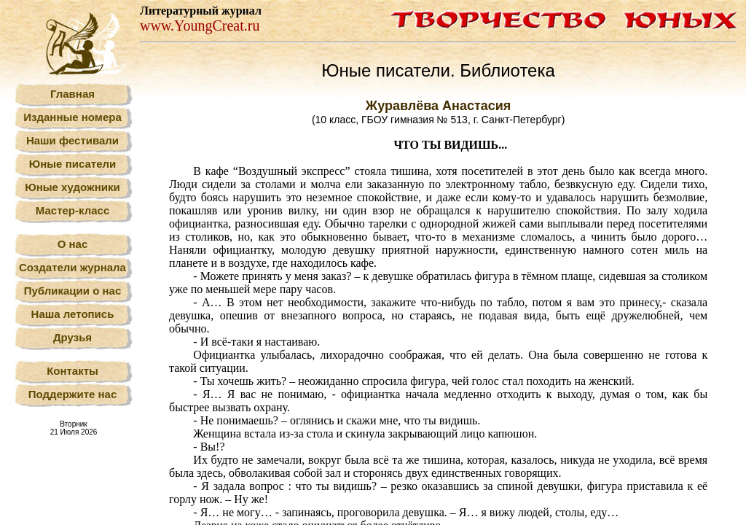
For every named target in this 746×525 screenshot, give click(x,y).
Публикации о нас (73, 290)
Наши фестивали (72, 140)
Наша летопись (72, 314)
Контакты (72, 371)
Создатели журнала (72, 267)
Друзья (72, 337)
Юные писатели (72, 164)
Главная (72, 94)
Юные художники (72, 187)
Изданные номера (72, 117)
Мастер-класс (72, 210)
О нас (73, 244)
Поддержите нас (72, 394)
